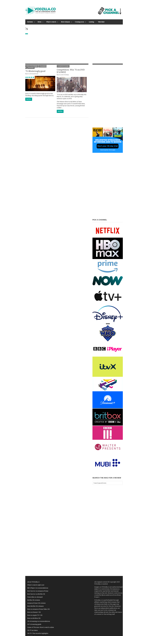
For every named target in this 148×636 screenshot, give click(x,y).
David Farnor (35, 73)
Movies (31, 68)
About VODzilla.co (33, 582)
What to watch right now (35, 585)
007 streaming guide (34, 624)
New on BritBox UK (33, 618)
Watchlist (101, 22)
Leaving (91, 22)
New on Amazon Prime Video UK (38, 609)
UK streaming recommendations (38, 621)
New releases (65, 22)
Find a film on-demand (34, 597)
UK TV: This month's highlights (37, 633)
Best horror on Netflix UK (36, 594)
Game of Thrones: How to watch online (40, 627)
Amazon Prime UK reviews (36, 603)
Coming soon (79, 22)
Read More (28, 99)
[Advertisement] (74, 49)
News (39, 22)
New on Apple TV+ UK (34, 615)
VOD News (66, 74)
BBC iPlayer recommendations (37, 588)
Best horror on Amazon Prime (37, 591)
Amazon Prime (32, 66)
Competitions (63, 66)
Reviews (30, 22)
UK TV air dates (32, 630)
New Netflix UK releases (35, 606)
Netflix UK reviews (33, 600)
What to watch (51, 22)
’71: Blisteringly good (35, 71)
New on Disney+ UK (34, 612)
